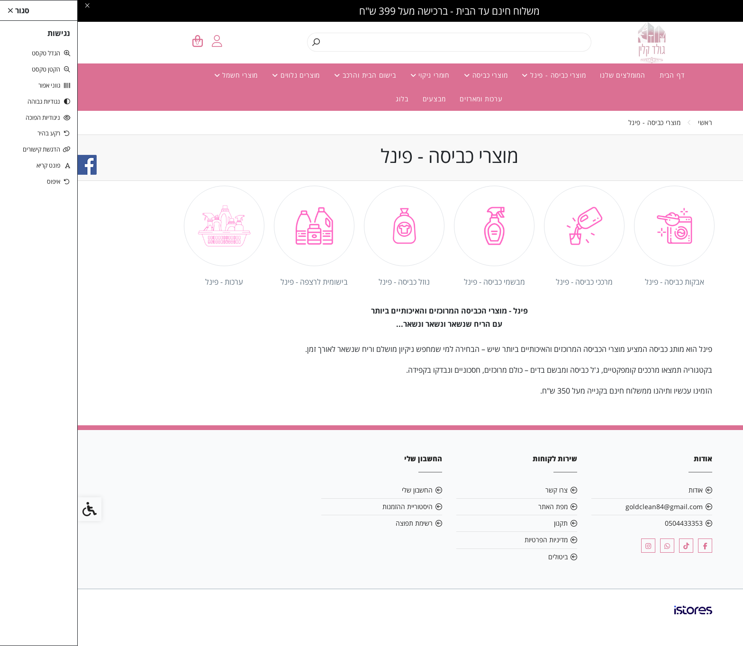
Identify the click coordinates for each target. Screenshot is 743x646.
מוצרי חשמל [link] (158, 75)
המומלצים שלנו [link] (544, 75)
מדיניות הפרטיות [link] (468, 539)
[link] (722, 625)
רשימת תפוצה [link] (336, 523)
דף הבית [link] (594, 75)
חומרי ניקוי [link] (352, 75)
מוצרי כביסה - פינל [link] (476, 75)
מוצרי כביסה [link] (408, 75)
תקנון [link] (483, 523)
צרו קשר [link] (479, 489)
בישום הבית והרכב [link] (287, 75)
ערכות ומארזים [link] (403, 98)
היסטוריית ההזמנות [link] (330, 506)
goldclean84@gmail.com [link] (586, 506)
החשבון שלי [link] (339, 489)
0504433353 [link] (606, 523)
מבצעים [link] (356, 98)
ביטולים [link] (480, 556)
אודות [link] (618, 489)
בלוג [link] (324, 98)
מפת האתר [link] (475, 506)
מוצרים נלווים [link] (218, 75)
